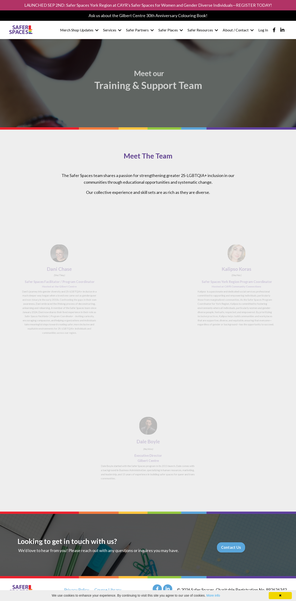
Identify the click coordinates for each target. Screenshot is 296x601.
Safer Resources (203, 30)
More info (213, 595)
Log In (263, 30)
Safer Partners (140, 30)
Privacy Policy (76, 589)
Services (112, 30)
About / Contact (238, 30)
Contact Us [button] (231, 547)
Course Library (107, 589)
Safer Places (170, 30)
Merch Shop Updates (79, 30)
